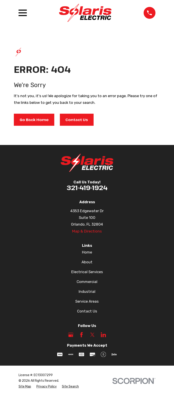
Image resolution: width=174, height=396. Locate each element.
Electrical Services (87, 272)
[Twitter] (92, 334)
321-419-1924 (87, 187)
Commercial (87, 281)
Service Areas (87, 301)
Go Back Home (34, 119)
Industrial (87, 291)
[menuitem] (25, 386)
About (87, 262)
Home (87, 252)
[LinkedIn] (103, 334)
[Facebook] (81, 334)
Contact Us (76, 119)
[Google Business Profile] (70, 334)
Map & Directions (87, 231)
